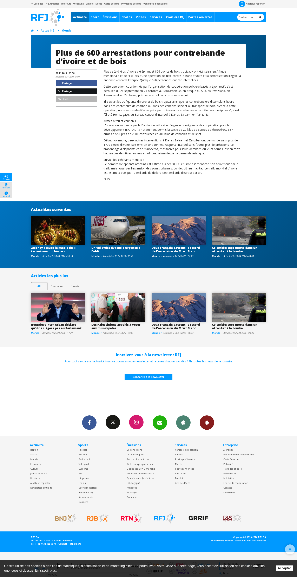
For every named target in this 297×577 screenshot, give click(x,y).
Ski (80, 473)
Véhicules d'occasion (186, 449)
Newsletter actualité (41, 487)
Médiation (229, 478)
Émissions (110, 17)
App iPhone (183, 422)
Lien (63, 99)
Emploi (89, 3)
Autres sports (86, 497)
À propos (228, 449)
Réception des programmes (238, 454)
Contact (227, 487)
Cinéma (179, 454)
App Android (207, 422)
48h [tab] (39, 286)
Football (83, 449)
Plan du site (75, 544)
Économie (35, 464)
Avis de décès (182, 483)
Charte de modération (235, 483)
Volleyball (84, 464)
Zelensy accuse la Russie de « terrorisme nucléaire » (53, 249)
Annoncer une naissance (140, 473)
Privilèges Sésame (131, 3)
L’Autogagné (133, 483)
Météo (178, 464)
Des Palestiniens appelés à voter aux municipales (115, 326)
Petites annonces (184, 468)
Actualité (80, 17)
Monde (66, 30)
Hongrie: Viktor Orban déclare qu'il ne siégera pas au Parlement (56, 326)
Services (156, 17)
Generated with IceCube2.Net (250, 540)
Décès (98, 3)
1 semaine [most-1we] (57, 286)
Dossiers (35, 478)
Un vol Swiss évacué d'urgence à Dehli (115, 249)
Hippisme (84, 478)
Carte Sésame (111, 3)
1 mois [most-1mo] (75, 286)
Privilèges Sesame (185, 459)
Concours (132, 497)
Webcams (78, 3)
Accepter (284, 568)
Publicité (228, 464)
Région (34, 449)
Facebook (89, 422)
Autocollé (132, 487)
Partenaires (229, 473)
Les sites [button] (37, 3)
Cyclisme (83, 468)
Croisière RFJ (175, 17)
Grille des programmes (140, 464)
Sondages (132, 492)
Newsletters (160, 422)
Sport (95, 17)
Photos (126, 17)
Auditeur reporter (40, 483)
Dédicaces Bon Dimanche (141, 468)
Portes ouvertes (200, 17)
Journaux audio (38, 473)
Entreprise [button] (52, 3)
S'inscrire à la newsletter (148, 376)
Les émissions (134, 449)
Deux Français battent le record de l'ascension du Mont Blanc (176, 249)
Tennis (82, 483)
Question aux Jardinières (140, 478)
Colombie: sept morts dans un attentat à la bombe (234, 249)
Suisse (33, 454)
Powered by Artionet (222, 540)
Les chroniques (135, 454)
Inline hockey (86, 492)
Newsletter (229, 492)
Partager (65, 83)
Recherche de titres (138, 459)
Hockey (83, 454)
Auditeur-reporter (252, 4)
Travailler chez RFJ (233, 468)
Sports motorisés (88, 487)
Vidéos (141, 17)
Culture (34, 468)
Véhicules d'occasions (155, 3)
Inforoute (66, 3)
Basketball (84, 459)
